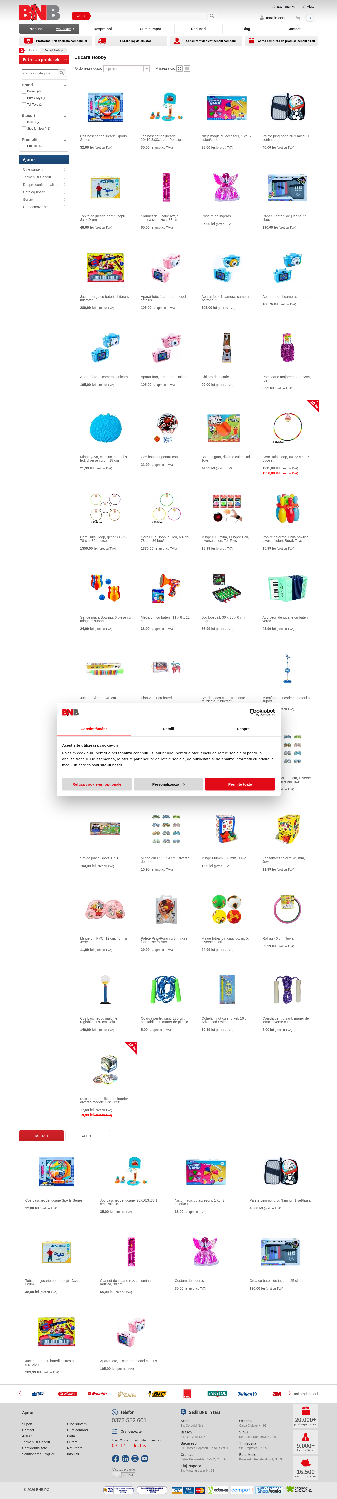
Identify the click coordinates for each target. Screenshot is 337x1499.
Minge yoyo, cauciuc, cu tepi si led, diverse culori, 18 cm (104, 458)
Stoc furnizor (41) (38, 128)
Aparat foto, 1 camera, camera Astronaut (225, 298)
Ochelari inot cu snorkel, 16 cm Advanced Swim (226, 1020)
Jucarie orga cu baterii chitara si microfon (105, 298)
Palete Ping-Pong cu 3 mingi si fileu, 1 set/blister (165, 940)
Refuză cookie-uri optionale (96, 784)
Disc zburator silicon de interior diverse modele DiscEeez (104, 1100)
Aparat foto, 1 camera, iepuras (285, 296)
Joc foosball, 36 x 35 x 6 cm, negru (224, 619)
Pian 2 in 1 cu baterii (157, 698)
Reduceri (198, 29)
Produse (49, 29)
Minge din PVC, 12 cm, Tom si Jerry (103, 940)
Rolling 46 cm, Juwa (277, 938)
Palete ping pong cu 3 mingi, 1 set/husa (285, 137)
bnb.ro (43, 1490)
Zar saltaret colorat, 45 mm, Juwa (283, 859)
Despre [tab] (243, 729)
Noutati (41, 1135)
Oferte (87, 1135)
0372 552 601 (287, 7)
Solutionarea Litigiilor (38, 1454)
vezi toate (63, 29)
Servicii (28, 199)
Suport (27, 1424)
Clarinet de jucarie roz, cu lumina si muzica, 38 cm (161, 217)
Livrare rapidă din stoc (135, 41)
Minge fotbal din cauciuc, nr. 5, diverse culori (225, 940)
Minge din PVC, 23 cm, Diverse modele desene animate (286, 779)
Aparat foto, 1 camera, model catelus (163, 298)
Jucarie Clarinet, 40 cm (98, 698)
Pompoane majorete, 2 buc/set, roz (286, 378)
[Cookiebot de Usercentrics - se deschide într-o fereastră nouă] (253, 712)
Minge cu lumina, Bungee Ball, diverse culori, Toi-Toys (225, 538)
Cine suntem (33, 169)
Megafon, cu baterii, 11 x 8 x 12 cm (165, 619)
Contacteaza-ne (35, 207)
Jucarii (32, 50)
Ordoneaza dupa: (88, 68)
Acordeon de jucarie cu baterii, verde (285, 619)
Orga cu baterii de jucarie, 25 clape (284, 217)
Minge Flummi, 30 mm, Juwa (224, 858)
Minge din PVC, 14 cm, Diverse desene (165, 859)
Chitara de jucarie (215, 377)
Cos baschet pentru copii (160, 457)
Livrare (72, 1442)
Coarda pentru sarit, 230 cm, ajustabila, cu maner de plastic (164, 1020)
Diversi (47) (34, 91)
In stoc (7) (33, 122)
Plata (71, 1436)
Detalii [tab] (168, 729)
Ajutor (311, 6)
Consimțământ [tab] (94, 729)
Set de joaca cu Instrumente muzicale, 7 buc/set (223, 699)
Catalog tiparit (34, 192)
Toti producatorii (305, 1394)
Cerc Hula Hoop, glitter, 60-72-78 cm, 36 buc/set (103, 538)
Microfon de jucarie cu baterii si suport (286, 699)
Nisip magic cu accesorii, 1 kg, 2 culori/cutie (227, 137)
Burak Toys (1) (36, 98)
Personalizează (168, 784)
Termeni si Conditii (37, 177)
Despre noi (103, 29)
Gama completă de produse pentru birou (286, 41)
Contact (293, 29)
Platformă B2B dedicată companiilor (61, 41)
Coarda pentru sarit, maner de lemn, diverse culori (285, 1020)
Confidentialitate (34, 1448)
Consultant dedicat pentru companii (211, 41)
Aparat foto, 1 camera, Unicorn (104, 377)
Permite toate (240, 784)
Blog (246, 29)
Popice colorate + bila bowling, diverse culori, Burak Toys (286, 538)
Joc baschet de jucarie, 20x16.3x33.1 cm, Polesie (161, 137)
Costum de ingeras (216, 216)
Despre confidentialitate (41, 185)
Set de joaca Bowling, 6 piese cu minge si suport (105, 619)
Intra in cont (275, 18)
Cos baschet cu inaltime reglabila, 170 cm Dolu (98, 1020)
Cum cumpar (150, 29)
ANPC (27, 1436)
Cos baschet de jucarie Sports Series (103, 137)
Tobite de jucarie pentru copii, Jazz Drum (103, 217)
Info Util (73, 1454)
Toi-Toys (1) (35, 104)
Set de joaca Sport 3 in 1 (99, 858)
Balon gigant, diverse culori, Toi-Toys (226, 458)
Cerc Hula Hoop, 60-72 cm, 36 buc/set (285, 458)
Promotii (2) (35, 146)
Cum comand (77, 1430)
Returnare (74, 1448)
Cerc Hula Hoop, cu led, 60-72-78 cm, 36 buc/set (165, 538)
